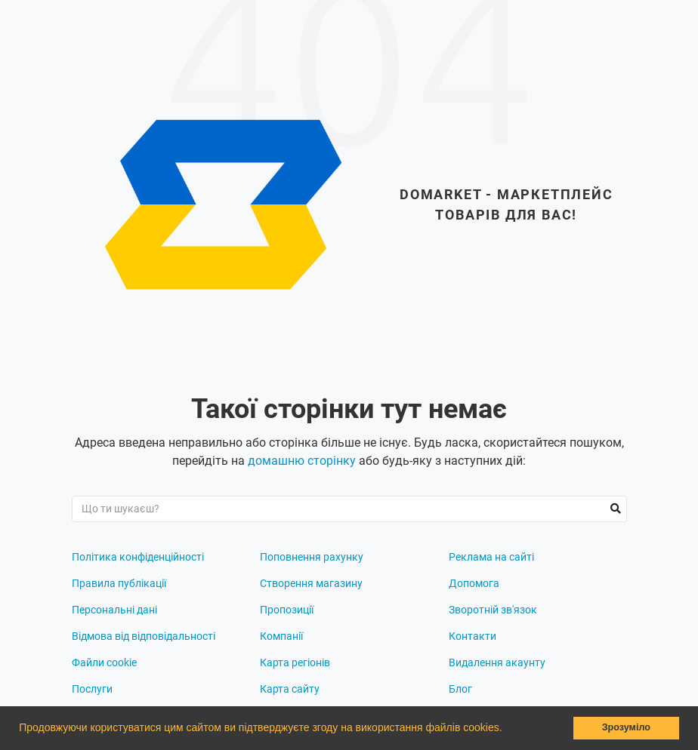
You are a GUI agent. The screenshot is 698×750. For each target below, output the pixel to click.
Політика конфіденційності (138, 557)
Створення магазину (311, 583)
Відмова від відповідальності (143, 636)
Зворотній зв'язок (493, 610)
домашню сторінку (302, 460)
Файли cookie (104, 662)
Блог (460, 689)
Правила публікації (119, 583)
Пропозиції (286, 610)
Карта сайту (290, 689)
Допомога (474, 583)
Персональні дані (114, 610)
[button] (507, 729)
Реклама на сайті (491, 557)
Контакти (472, 636)
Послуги (92, 689)
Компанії (281, 636)
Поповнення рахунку (311, 557)
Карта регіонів (295, 662)
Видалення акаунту (497, 662)
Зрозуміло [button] (626, 727)
